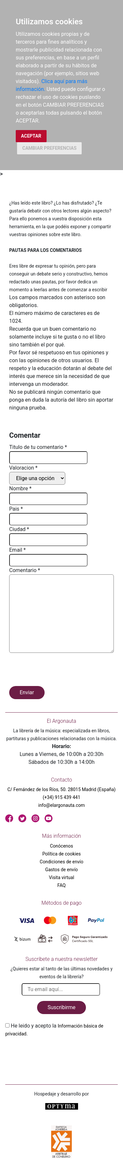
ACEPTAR (31, 136)
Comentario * (24, 570)
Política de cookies (61, 853)
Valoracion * (23, 468)
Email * (17, 550)
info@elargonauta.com (61, 805)
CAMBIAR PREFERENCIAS (49, 148)
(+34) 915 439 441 (61, 797)
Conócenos (61, 846)
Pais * (16, 509)
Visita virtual (61, 877)
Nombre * (20, 488)
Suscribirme (61, 1007)
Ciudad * (19, 529)
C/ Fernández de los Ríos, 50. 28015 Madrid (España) (62, 789)
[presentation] (59, 670)
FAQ (61, 885)
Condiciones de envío (61, 861)
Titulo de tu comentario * (38, 447)
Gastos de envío (61, 869)
